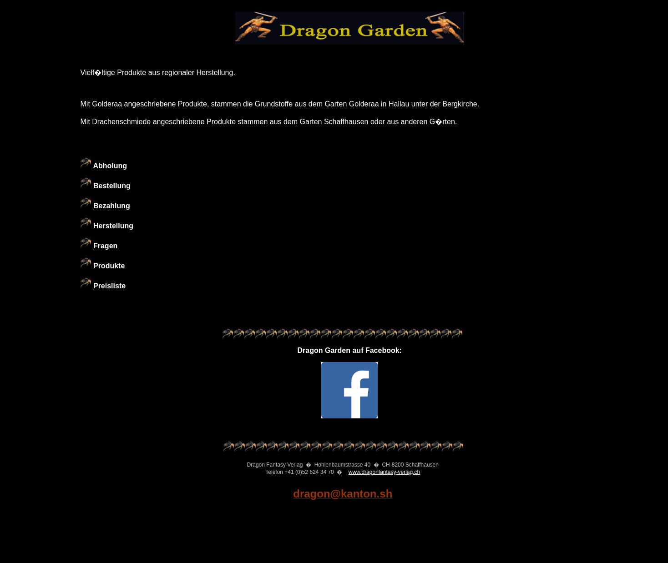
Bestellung (112, 186)
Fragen (105, 246)
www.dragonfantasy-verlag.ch (384, 472)
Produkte (109, 266)
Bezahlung (111, 206)
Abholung (110, 166)
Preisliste (109, 286)
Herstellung (113, 226)
